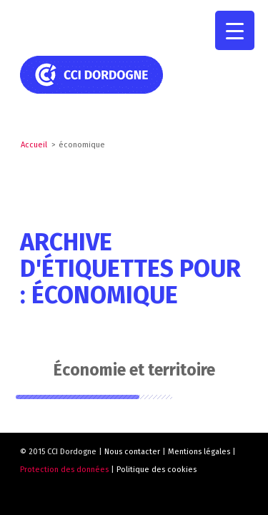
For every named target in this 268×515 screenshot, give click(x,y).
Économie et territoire (134, 370)
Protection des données (64, 469)
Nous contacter (132, 451)
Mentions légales (199, 451)
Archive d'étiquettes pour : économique (130, 268)
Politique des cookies (156, 469)
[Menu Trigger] (234, 30)
